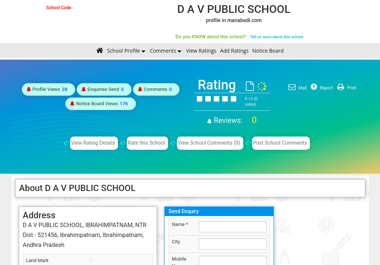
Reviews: (234, 120)
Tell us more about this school (276, 37)
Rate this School (146, 143)
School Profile (123, 50)
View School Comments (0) (209, 143)
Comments (163, 50)
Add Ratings (234, 50)
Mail (296, 88)
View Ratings (201, 50)
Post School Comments (280, 143)
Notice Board (267, 50)
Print (345, 88)
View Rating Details (93, 143)
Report (321, 88)
